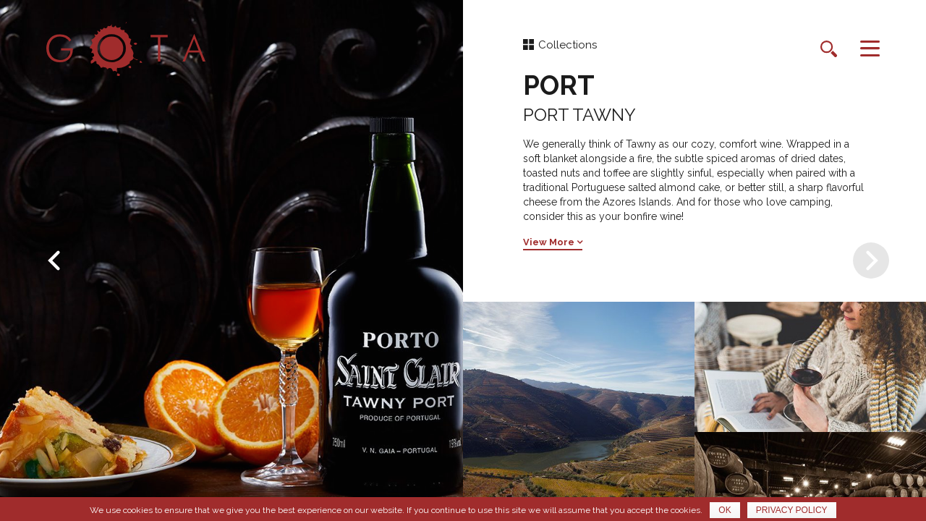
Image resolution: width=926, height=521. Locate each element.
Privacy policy (792, 510)
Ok (724, 510)
